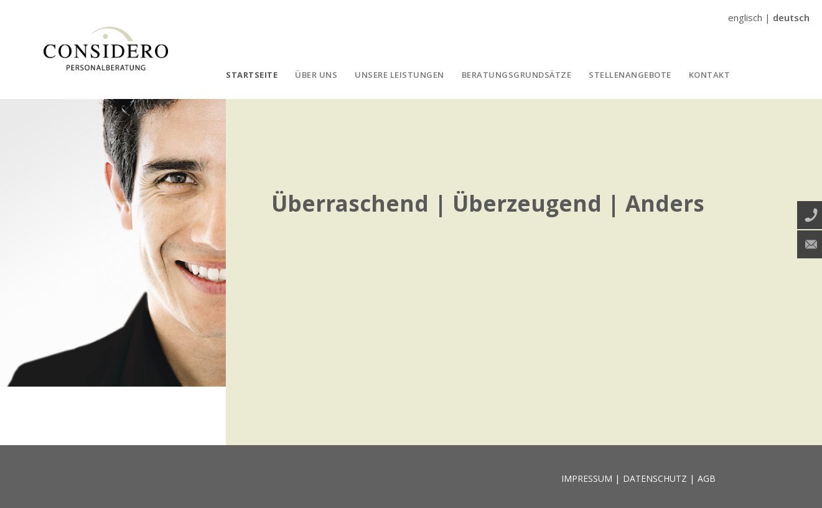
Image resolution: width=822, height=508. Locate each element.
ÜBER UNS (316, 74)
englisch (745, 17)
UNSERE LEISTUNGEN (399, 74)
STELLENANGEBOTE (630, 74)
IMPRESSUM (586, 478)
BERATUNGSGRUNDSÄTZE (517, 74)
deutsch (791, 17)
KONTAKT (710, 74)
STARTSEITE (252, 74)
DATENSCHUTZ (655, 478)
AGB (707, 478)
